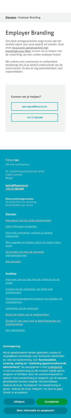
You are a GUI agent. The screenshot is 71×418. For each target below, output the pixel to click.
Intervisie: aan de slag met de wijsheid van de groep (32, 281)
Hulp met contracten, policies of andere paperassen (29, 234)
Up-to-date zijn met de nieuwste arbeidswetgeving (25, 253)
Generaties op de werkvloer (22, 308)
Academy (11, 273)
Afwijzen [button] (19, 401)
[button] (66, 6)
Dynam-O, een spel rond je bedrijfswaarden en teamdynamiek (33, 322)
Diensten (11, 17)
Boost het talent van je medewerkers (27, 314)
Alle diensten (13, 261)
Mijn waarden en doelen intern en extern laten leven (33, 244)
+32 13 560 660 (35, 117)
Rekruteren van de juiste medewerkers (28, 220)
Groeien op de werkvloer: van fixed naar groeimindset (29, 291)
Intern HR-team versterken (21, 226)
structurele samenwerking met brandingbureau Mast (27, 49)
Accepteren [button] (52, 401)
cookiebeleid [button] (55, 367)
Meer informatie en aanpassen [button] (35, 410)
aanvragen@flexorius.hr (34, 106)
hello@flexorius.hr (17, 185)
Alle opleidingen (15, 330)
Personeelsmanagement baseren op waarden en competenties (34, 300)
